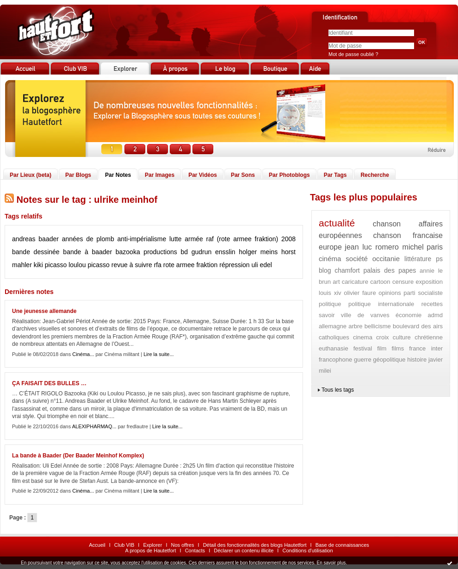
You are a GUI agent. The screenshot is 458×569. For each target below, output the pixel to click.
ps (439, 259)
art (336, 281)
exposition (429, 281)
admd (435, 315)
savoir (327, 315)
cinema (362, 337)
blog (325, 270)
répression (234, 265)
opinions (389, 292)
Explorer (152, 545)
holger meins (258, 252)
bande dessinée (36, 252)
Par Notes (118, 175)
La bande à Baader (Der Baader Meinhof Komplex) (78, 455)
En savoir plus (331, 562)
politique (330, 303)
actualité (337, 223)
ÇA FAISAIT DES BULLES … (49, 383)
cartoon (380, 281)
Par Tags (335, 175)
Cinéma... (83, 354)
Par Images (159, 175)
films (397, 348)
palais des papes (389, 270)
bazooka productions (146, 252)
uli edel (262, 265)
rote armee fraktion (190, 265)
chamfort (346, 270)
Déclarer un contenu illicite (243, 550)
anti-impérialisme (141, 239)
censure (403, 281)
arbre (355, 326)
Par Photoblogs (289, 175)
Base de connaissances (342, 545)
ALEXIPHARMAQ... (94, 426)
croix (382, 337)
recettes (432, 303)
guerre (362, 359)
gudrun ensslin (213, 252)
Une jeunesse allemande (44, 311)
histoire (417, 359)
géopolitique (389, 359)
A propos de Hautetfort (150, 550)
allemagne (333, 326)
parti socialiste (423, 292)
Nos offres (182, 545)
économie (408, 315)
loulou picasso (89, 265)
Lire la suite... (158, 354)
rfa (157, 265)
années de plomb (88, 239)
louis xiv (330, 292)
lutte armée (186, 239)
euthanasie (333, 348)
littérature (417, 259)
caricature (355, 281)
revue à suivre (131, 265)
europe (330, 247)
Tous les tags (338, 390)
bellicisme (378, 326)
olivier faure (360, 292)
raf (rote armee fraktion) (242, 239)
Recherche (374, 175)
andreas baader (35, 239)
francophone (335, 359)
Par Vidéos (202, 175)
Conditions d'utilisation (307, 550)
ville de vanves (365, 315)
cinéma (330, 259)
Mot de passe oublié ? (353, 54)
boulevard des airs (418, 326)
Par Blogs (78, 175)
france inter (426, 348)
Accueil (97, 545)
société (357, 259)
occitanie (386, 259)
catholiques (334, 337)
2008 (288, 239)
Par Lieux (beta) (30, 175)
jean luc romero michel (384, 247)
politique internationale (381, 303)
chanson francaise (408, 235)
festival (362, 348)
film (381, 348)
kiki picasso (50, 265)
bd (184, 252)
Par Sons (243, 175)
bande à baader (87, 252)
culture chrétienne (418, 337)
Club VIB (124, 545)
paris (435, 247)
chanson (387, 224)
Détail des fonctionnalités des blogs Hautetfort (255, 545)
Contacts (195, 550)
